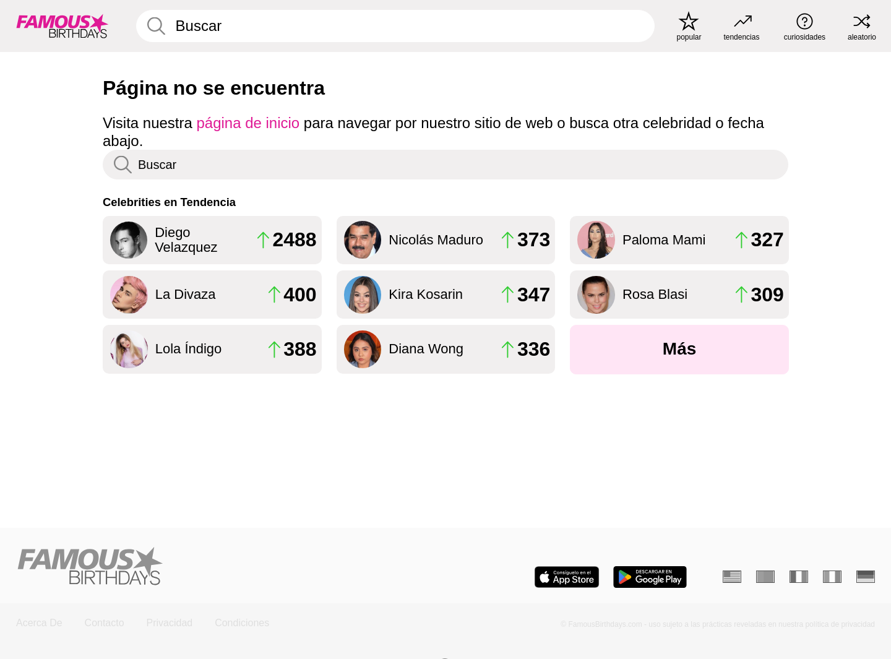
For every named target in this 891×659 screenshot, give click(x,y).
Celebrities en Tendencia (169, 202)
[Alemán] (865, 577)
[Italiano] (832, 577)
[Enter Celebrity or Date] (395, 26)
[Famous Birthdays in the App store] (566, 577)
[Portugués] (765, 577)
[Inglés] (732, 577)
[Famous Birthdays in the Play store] (650, 577)
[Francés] (799, 577)
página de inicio (248, 122)
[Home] (227, 567)
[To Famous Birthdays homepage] (62, 26)
